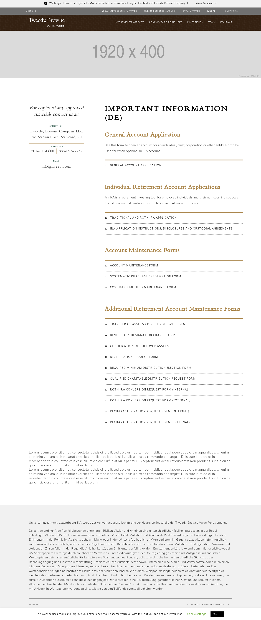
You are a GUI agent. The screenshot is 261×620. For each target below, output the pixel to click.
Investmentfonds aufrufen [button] (160, 11)
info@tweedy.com (56, 167)
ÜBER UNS (31, 11)
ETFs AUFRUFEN (191, 11)
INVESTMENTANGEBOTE (129, 23)
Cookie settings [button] (196, 614)
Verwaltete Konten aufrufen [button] (119, 11)
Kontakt (226, 23)
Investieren (195, 23)
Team (211, 23)
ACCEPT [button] (217, 614)
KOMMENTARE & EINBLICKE (165, 23)
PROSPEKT (35, 605)
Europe (211, 11)
